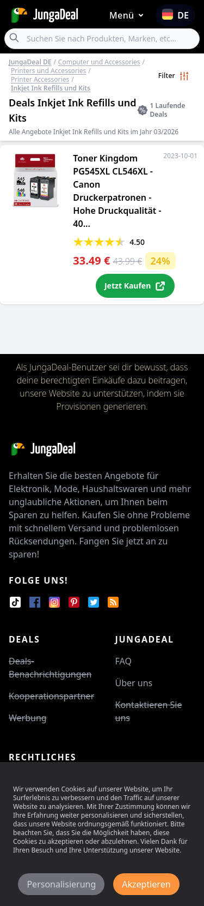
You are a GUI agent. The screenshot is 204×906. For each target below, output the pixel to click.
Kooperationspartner (51, 696)
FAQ (123, 661)
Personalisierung (61, 884)
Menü (128, 15)
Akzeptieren (146, 884)
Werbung (28, 718)
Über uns (134, 683)
